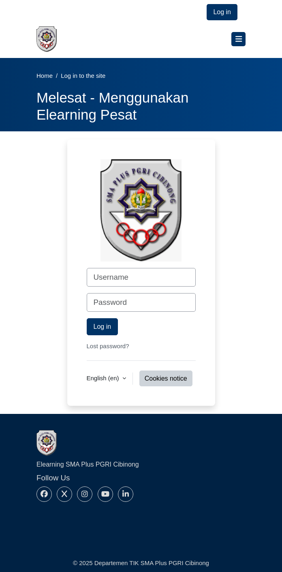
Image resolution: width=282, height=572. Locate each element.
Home (44, 75)
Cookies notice (166, 378)
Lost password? (108, 346)
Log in (222, 12)
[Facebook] (44, 494)
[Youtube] (105, 494)
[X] (64, 494)
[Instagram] (84, 494)
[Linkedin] (125, 494)
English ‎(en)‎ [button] (104, 378)
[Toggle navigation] (238, 39)
